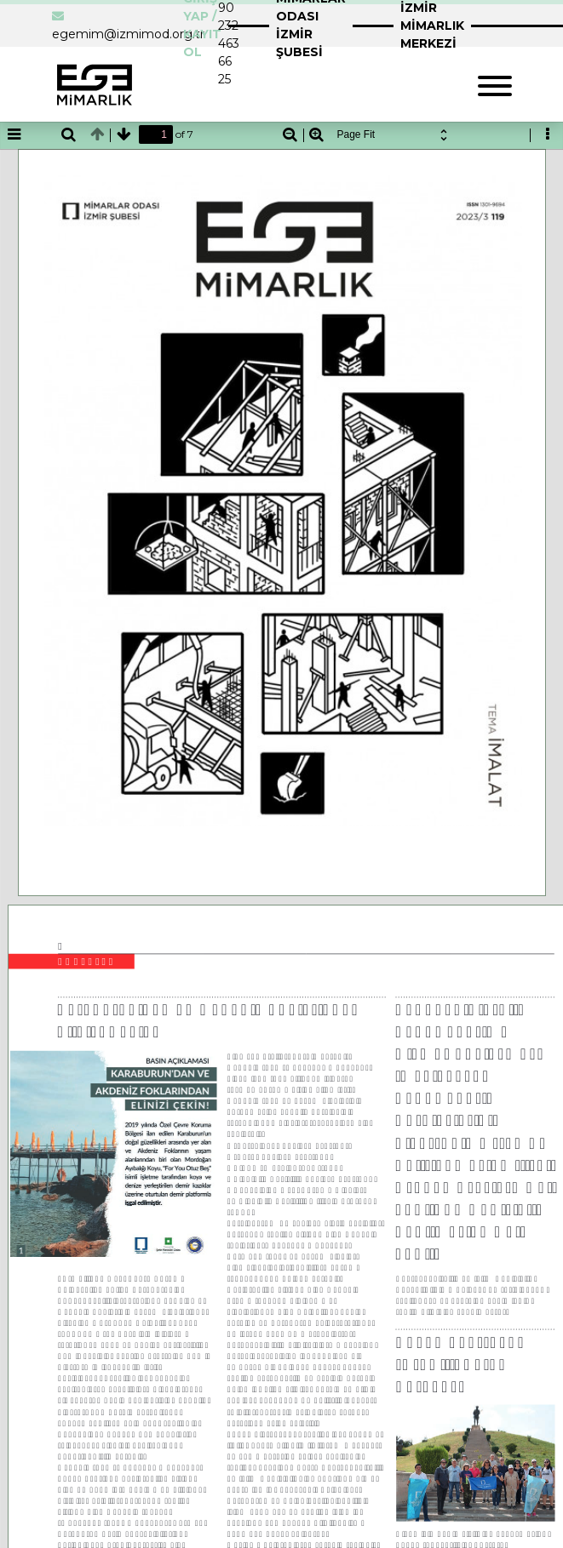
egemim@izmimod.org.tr (128, 34)
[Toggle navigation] (495, 84)
